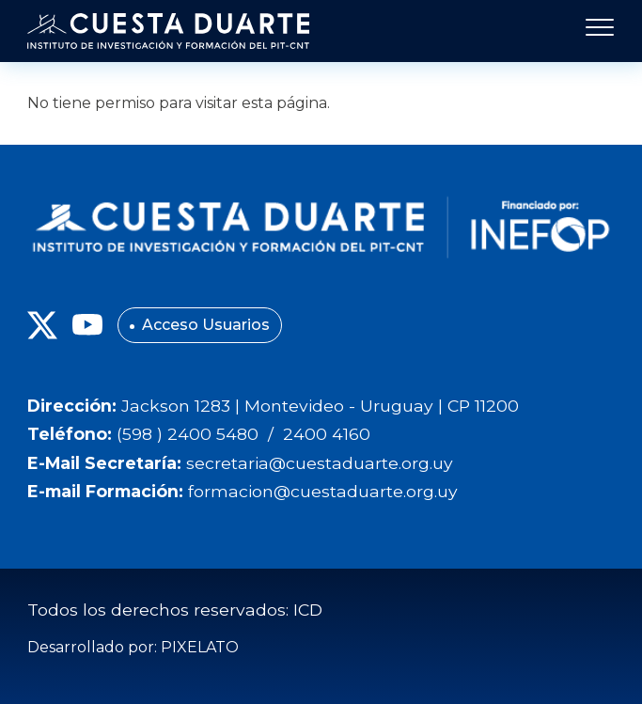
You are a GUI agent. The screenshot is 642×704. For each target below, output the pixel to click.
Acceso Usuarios (206, 325)
